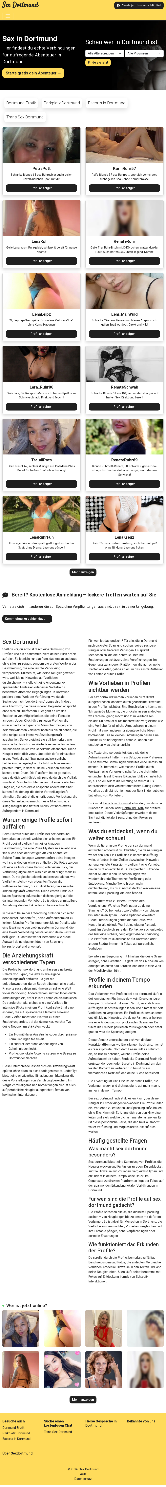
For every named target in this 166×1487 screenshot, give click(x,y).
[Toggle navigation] (7, 16)
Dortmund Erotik (21, 104)
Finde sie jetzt (98, 63)
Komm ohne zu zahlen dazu (27, 620)
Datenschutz (83, 1480)
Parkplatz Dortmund (62, 104)
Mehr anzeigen (83, 574)
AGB (83, 1476)
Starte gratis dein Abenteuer (33, 73)
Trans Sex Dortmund (25, 118)
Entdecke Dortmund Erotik (139, 1060)
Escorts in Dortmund (107, 104)
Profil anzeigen (41, 190)
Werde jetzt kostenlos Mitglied (139, 5)
